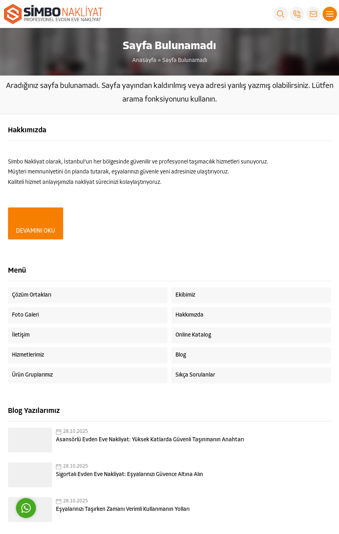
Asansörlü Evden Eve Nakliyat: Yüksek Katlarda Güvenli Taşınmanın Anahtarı (150, 440)
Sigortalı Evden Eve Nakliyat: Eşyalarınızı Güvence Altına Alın (129, 475)
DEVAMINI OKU (35, 231)
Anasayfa (144, 61)
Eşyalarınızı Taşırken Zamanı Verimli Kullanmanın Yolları (122, 509)
